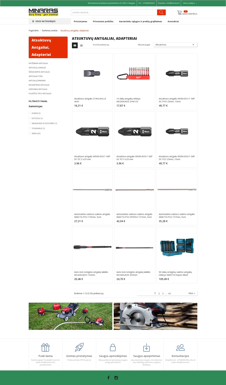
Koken (36, 113)
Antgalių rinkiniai (37, 80)
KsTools (37, 118)
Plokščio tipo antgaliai (40, 93)
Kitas (192, 293)
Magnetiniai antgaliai (39, 85)
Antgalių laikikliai (37, 67)
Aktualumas (175, 44)
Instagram (116, 378)
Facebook (108, 378)
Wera (36, 133)
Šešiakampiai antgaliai (39, 72)
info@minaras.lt (173, 3)
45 (169, 293)
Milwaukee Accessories (44, 123)
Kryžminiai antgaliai (38, 63)
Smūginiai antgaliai (38, 89)
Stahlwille (38, 128)
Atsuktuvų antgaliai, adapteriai (41, 47)
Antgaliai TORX (36, 76)
